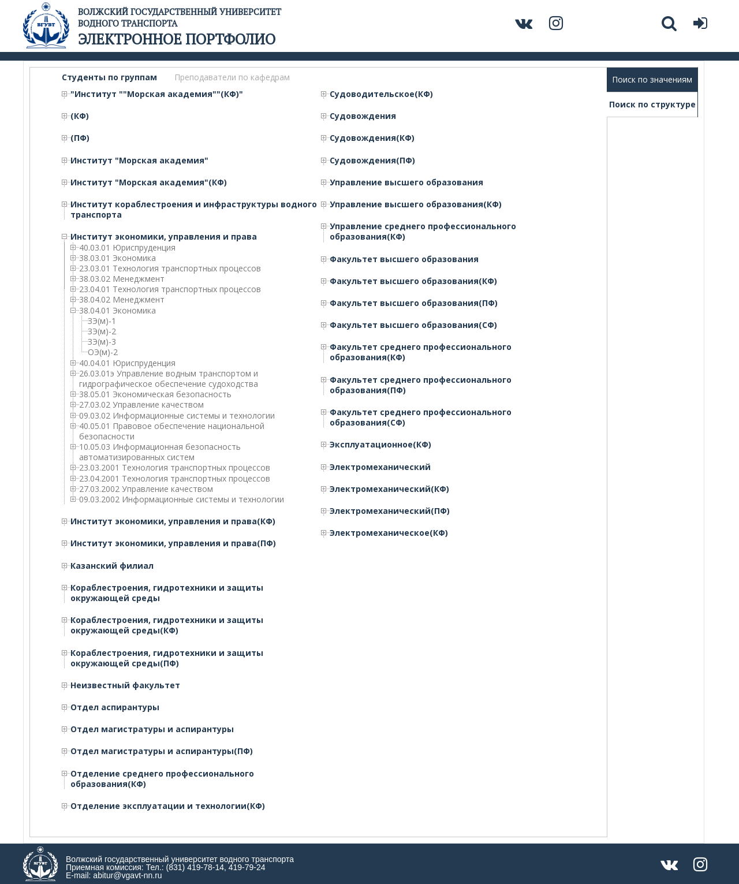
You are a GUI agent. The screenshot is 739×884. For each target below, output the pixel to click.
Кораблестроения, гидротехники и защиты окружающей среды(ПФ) (166, 658)
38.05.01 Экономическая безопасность (155, 394)
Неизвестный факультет (125, 685)
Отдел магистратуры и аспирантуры (152, 729)
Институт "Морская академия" (139, 160)
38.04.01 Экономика (117, 310)
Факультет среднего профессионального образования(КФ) (421, 352)
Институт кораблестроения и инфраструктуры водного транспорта (193, 209)
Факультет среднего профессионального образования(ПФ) (421, 385)
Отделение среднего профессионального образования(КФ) (162, 779)
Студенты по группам (109, 77)
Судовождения (363, 116)
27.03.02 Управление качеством (141, 405)
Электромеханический (380, 467)
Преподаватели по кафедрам (232, 77)
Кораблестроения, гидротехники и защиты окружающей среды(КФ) (166, 625)
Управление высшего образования (406, 182)
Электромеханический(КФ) (389, 489)
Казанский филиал (112, 566)
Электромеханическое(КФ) (389, 533)
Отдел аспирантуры (114, 707)
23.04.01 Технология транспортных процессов (170, 289)
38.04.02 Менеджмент (122, 299)
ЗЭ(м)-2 (102, 331)
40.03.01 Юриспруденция (127, 248)
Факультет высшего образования (404, 259)
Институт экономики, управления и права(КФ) (172, 521)
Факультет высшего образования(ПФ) (414, 303)
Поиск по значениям (652, 79)
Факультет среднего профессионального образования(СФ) (421, 417)
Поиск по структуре (652, 104)
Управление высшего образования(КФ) (416, 204)
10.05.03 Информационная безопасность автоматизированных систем (160, 452)
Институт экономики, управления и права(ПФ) (173, 543)
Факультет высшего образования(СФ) (413, 325)
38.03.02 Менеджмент (122, 279)
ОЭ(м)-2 (103, 352)
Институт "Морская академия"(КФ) (148, 182)
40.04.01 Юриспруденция (127, 363)
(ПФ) (79, 138)
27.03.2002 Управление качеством (146, 489)
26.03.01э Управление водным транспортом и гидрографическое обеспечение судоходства (168, 378)
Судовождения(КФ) (372, 138)
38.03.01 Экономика (117, 258)
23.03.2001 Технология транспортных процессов (174, 467)
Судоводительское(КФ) (381, 94)
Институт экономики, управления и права (163, 237)
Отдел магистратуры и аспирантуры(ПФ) (161, 751)
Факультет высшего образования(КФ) (413, 281)
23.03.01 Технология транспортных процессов (170, 268)
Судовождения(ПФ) (372, 160)
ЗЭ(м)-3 (102, 342)
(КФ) (79, 116)
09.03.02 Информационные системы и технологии (177, 416)
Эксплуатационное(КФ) (380, 444)
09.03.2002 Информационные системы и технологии (181, 499)
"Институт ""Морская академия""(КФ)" (156, 94)
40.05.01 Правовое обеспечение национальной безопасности (171, 431)
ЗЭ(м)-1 (102, 321)
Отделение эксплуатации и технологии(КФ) (167, 806)
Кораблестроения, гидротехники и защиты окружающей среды (166, 593)
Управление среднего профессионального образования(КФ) (423, 231)
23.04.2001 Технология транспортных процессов (174, 478)
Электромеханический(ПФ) (390, 511)
